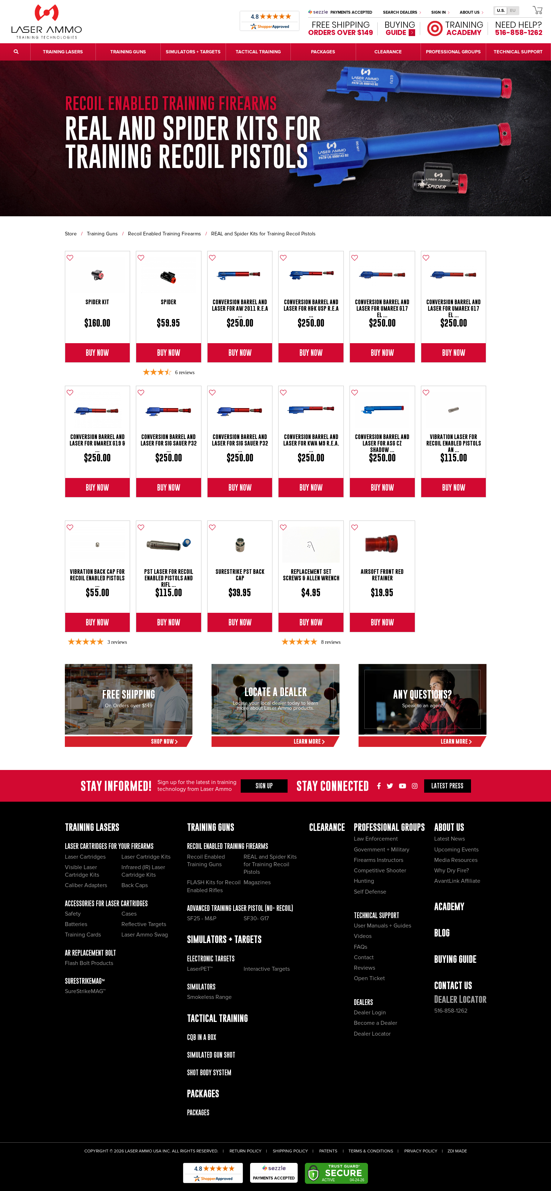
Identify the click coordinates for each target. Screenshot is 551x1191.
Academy (449, 906)
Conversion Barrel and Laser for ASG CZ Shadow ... (382, 443)
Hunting (364, 881)
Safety (73, 913)
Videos (363, 936)
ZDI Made (457, 1151)
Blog (442, 932)
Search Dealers (402, 12)
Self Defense (370, 891)
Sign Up (264, 785)
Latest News (449, 838)
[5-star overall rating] (97, 642)
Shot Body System (209, 1072)
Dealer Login (370, 1012)
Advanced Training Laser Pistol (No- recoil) (240, 908)
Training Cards (83, 934)
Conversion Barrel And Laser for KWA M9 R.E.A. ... (311, 443)
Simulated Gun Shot (211, 1055)
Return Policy (246, 1151)
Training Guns (102, 234)
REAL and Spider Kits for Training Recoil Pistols (263, 234)
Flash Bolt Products (89, 963)
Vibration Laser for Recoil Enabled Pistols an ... (453, 443)
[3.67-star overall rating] (169, 372)
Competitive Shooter (380, 870)
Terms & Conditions (370, 1151)
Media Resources (455, 860)
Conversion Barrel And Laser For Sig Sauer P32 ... (169, 443)
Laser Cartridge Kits (145, 856)
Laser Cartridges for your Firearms (109, 846)
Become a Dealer (375, 1023)
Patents (328, 1151)
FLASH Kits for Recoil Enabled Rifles (214, 886)
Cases (129, 913)
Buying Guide (455, 959)
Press (447, 785)
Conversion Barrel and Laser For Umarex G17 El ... (382, 308)
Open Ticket (369, 978)
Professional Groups (389, 827)
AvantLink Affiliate (457, 881)
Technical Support (376, 915)
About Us (471, 12)
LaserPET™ (200, 969)
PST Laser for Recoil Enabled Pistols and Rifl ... (168, 578)
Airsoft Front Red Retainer (382, 574)
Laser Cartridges (85, 856)
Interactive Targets (267, 969)
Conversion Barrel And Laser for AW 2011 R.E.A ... (240, 308)
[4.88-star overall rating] (311, 642)
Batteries (76, 924)
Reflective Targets (143, 924)
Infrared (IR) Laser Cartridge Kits (143, 871)
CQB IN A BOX (201, 1037)
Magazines (257, 882)
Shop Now (164, 741)
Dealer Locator (372, 1033)
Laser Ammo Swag (144, 934)
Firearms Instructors (378, 860)
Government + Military (381, 849)
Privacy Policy (420, 1151)
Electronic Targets (211, 958)
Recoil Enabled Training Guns (206, 860)
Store (71, 234)
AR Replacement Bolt (90, 953)
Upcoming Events (456, 849)
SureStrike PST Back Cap (240, 574)
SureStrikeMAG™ (85, 981)
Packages (198, 1112)
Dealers (363, 1002)
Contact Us (453, 985)
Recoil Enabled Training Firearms (164, 234)
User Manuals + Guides (382, 925)
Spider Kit (97, 301)
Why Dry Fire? (451, 870)
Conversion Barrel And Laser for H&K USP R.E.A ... (311, 308)
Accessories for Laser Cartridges (106, 903)
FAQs (360, 947)
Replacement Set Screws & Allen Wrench (311, 574)
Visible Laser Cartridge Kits (82, 871)
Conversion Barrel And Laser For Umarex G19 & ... (97, 443)
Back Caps (134, 885)
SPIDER (168, 301)
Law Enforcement (376, 838)
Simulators (201, 987)
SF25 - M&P (201, 918)
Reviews (364, 967)
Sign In (440, 12)
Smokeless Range (209, 997)
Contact (364, 957)
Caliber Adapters (86, 885)
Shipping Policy (290, 1151)
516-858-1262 (450, 1010)
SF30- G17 (256, 918)
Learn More (309, 741)
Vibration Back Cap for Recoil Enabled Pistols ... (97, 578)
